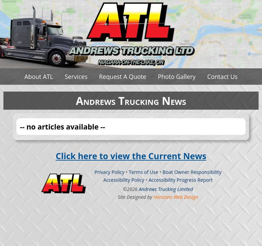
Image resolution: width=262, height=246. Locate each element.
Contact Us (222, 76)
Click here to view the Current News (131, 156)
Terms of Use (143, 172)
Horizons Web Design (176, 197)
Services (76, 76)
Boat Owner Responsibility (192, 172)
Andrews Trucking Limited (166, 189)
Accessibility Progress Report (180, 180)
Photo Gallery (177, 76)
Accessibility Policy (123, 180)
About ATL (39, 76)
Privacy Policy (109, 172)
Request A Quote (122, 76)
